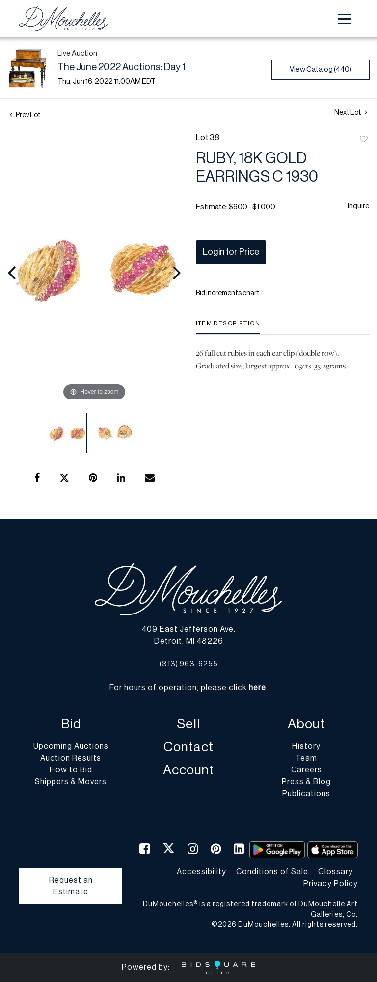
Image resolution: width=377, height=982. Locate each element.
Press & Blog (306, 782)
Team (306, 758)
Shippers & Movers (71, 782)
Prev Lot (25, 115)
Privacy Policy (330, 884)
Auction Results (70, 758)
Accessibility (201, 872)
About (306, 724)
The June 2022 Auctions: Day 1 (121, 67)
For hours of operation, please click (187, 688)
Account (188, 770)
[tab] (228, 327)
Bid (71, 724)
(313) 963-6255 (189, 664)
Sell (188, 724)
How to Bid (71, 770)
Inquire (359, 206)
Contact (188, 747)
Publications (306, 794)
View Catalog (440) (320, 69)
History (306, 746)
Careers (306, 770)
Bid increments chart (228, 293)
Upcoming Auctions (70, 746)
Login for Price (231, 251)
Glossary (335, 872)
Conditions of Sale (272, 872)
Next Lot (350, 112)
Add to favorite (364, 140)
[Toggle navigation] (344, 19)
